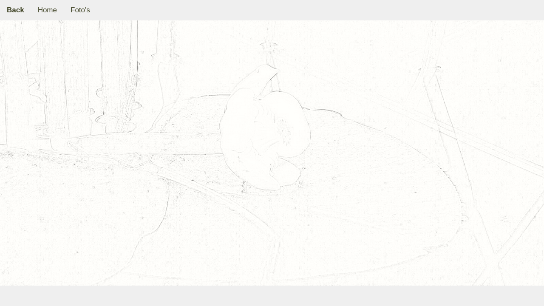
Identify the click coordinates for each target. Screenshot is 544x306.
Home (47, 10)
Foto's (80, 10)
